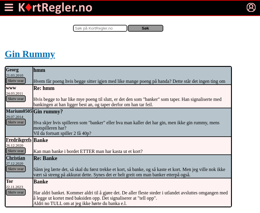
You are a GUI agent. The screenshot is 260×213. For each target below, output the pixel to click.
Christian (15, 157)
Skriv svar (16, 80)
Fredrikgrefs (19, 139)
